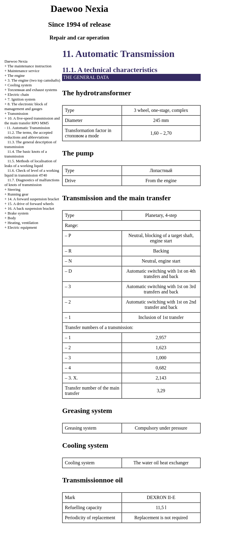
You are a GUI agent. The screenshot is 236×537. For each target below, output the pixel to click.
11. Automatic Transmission (28, 127)
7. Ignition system (21, 99)
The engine (16, 75)
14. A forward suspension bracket (33, 199)
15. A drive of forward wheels (30, 203)
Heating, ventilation (22, 222)
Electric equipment (22, 227)
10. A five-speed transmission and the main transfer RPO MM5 (32, 120)
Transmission (17, 113)
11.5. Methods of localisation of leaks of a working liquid (30, 163)
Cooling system (19, 85)
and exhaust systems (32, 90)
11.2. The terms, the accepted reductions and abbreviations (28, 134)
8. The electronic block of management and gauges (25, 106)
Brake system (17, 213)
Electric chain (18, 94)
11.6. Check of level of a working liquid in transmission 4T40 (31, 172)
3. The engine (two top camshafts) (33, 80)
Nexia (16, 61)
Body (11, 218)
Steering (13, 189)
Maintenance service (23, 71)
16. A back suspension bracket (30, 208)
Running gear (17, 194)
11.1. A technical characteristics (109, 70)
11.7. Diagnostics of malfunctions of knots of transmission (31, 182)
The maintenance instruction (29, 66)
